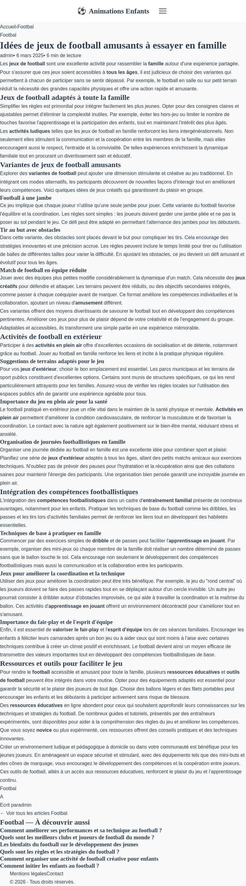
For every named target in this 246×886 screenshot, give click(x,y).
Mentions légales (28, 873)
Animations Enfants (113, 11)
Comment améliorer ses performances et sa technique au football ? (81, 830)
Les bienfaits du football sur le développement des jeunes (69, 844)
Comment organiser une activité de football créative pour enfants (79, 858)
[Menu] (163, 11)
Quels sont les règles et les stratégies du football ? (59, 851)
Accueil (8, 26)
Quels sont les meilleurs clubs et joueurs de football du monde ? (77, 837)
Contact (54, 873)
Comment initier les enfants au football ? (49, 865)
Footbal (25, 26)
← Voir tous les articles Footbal (33, 813)
